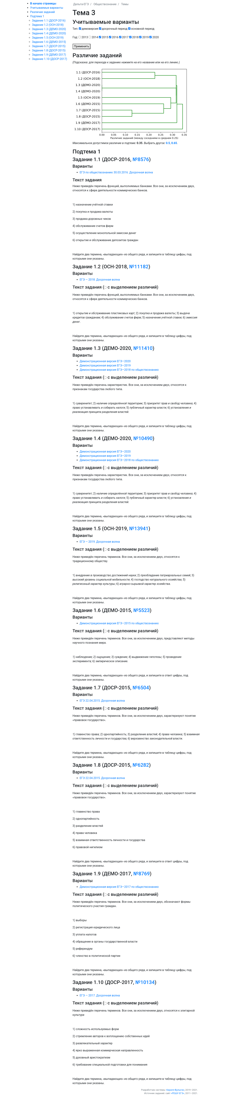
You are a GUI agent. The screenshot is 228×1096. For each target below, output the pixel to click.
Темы (125, 4)
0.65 (174, 143)
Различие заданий (42, 12)
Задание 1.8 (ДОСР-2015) (48, 50)
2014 (95, 37)
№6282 (141, 765)
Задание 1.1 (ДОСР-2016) (48, 20)
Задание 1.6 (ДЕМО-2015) (49, 42)
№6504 (141, 688)
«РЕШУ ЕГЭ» (177, 1093)
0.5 (168, 143)
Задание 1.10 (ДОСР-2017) (49, 59)
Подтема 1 (37, 16)
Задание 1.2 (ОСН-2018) (48, 24)
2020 (155, 37)
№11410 (143, 348)
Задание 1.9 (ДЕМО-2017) (49, 54)
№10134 (145, 982)
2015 (105, 37)
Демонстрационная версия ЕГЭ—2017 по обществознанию (119, 886)
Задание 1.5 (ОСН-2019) (48, 37)
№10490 (143, 438)
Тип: (75, 28)
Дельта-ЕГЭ (81, 4)
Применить (81, 46)
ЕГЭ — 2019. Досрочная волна (100, 541)
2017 (125, 37)
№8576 (141, 159)
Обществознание (104, 4)
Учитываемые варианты (46, 7)
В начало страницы (43, 3)
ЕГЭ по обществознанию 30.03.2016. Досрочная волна (116, 172)
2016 (115, 37)
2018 (135, 37)
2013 (85, 37)
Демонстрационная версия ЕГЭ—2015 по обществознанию (119, 623)
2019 (145, 37)
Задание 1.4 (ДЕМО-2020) (49, 33)
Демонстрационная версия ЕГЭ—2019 (105, 365)
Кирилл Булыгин (175, 1090)
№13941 (138, 528)
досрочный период (114, 28)
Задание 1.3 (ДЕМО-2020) (49, 29)
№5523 (141, 610)
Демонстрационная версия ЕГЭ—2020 (105, 361)
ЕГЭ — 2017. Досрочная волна (100, 995)
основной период (142, 28)
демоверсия (90, 28)
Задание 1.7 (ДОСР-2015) (48, 46)
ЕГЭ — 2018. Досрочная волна (100, 279)
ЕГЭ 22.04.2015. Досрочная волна (102, 700)
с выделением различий (132, 287)
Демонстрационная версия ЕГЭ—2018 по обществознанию (119, 369)
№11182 (138, 267)
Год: (75, 37)
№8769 (141, 874)
